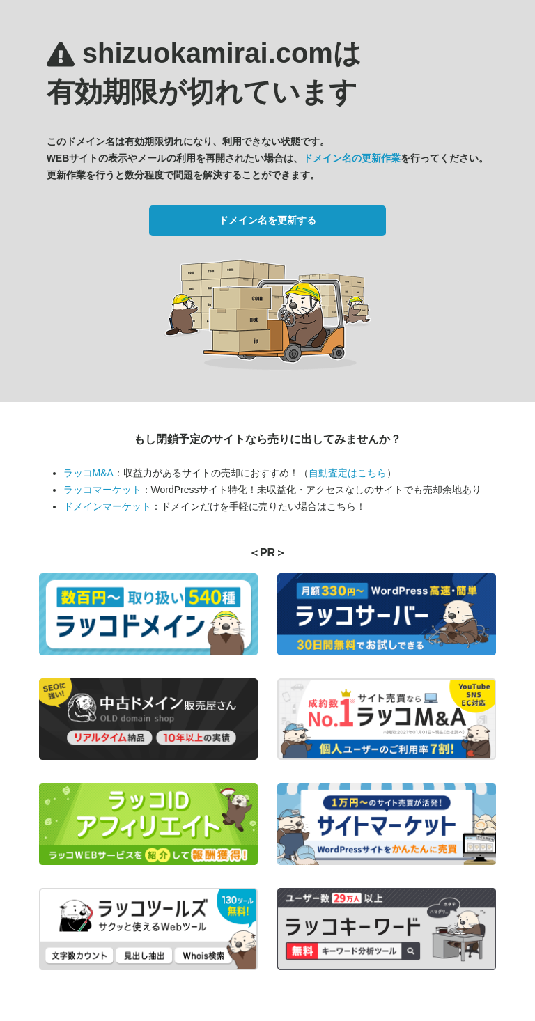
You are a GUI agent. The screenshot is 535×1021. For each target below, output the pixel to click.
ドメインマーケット (107, 506)
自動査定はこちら (348, 472)
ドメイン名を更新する (267, 220)
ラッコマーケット (102, 489)
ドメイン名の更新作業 (352, 158)
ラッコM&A (88, 472)
